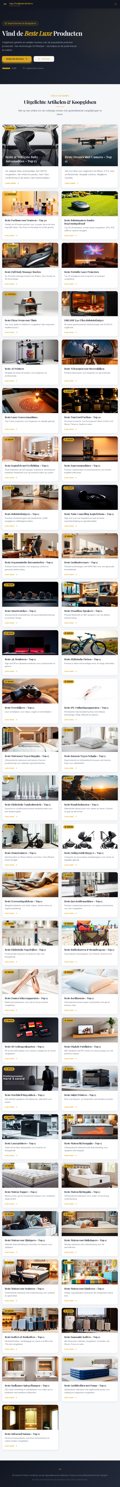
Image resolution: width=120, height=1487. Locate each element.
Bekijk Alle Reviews (16, 59)
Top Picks (44, 59)
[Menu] (115, 4)
